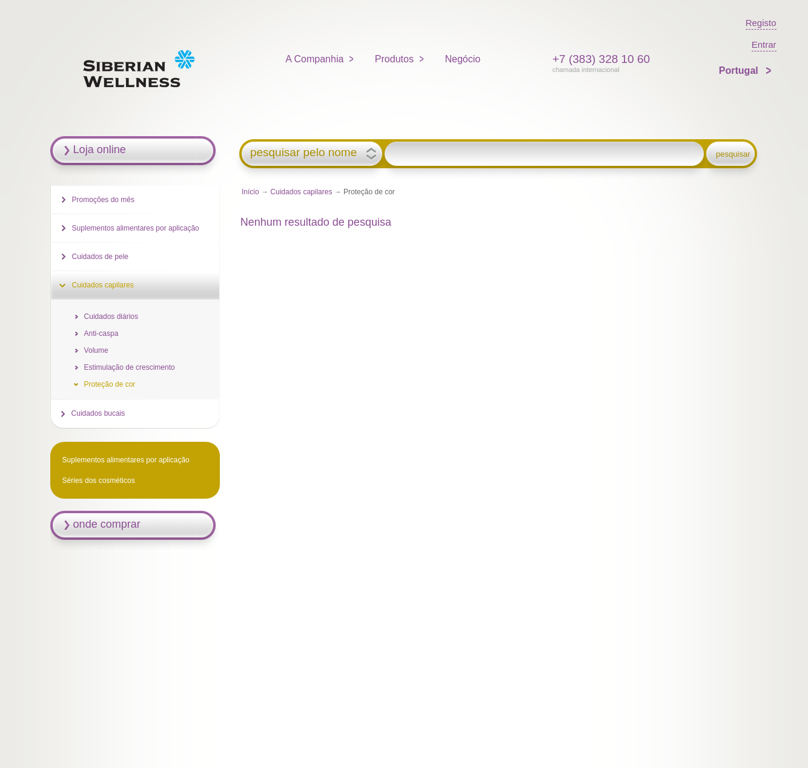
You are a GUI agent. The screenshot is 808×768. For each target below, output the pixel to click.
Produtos (394, 59)
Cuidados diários (111, 316)
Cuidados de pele (100, 256)
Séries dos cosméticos (98, 480)
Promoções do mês (103, 199)
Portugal (740, 70)
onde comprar (107, 524)
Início (250, 192)
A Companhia (314, 59)
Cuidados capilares (301, 192)
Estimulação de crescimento (129, 367)
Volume (96, 350)
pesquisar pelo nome (303, 152)
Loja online (99, 149)
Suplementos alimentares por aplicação (135, 228)
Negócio (462, 59)
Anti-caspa (101, 333)
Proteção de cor (110, 384)
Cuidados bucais (98, 413)
